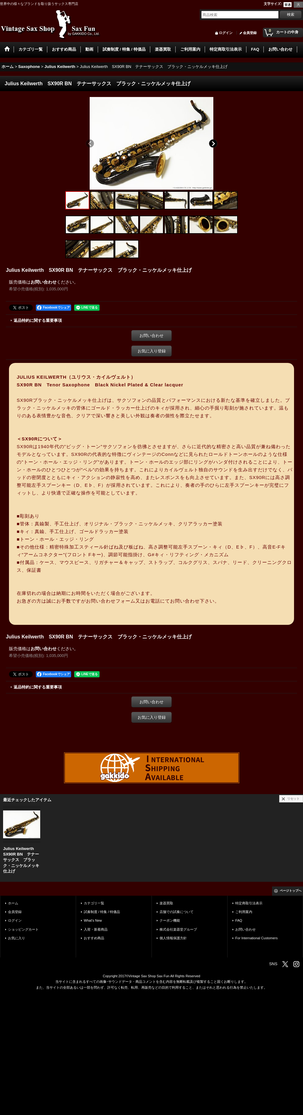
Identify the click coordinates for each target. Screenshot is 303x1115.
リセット (293, 798)
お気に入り (16, 938)
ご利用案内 (243, 912)
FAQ (238, 920)
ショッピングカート (23, 929)
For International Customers (256, 938)
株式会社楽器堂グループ (178, 929)
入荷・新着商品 (96, 929)
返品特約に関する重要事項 (38, 320)
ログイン (226, 33)
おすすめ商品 (94, 938)
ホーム (13, 903)
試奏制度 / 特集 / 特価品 (102, 912)
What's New (93, 920)
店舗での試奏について (177, 912)
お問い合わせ (44, 282)
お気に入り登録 (152, 351)
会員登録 (250, 33)
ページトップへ (290, 890)
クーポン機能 (170, 920)
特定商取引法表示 (248, 903)
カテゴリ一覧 (94, 903)
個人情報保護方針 (173, 938)
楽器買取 (166, 903)
